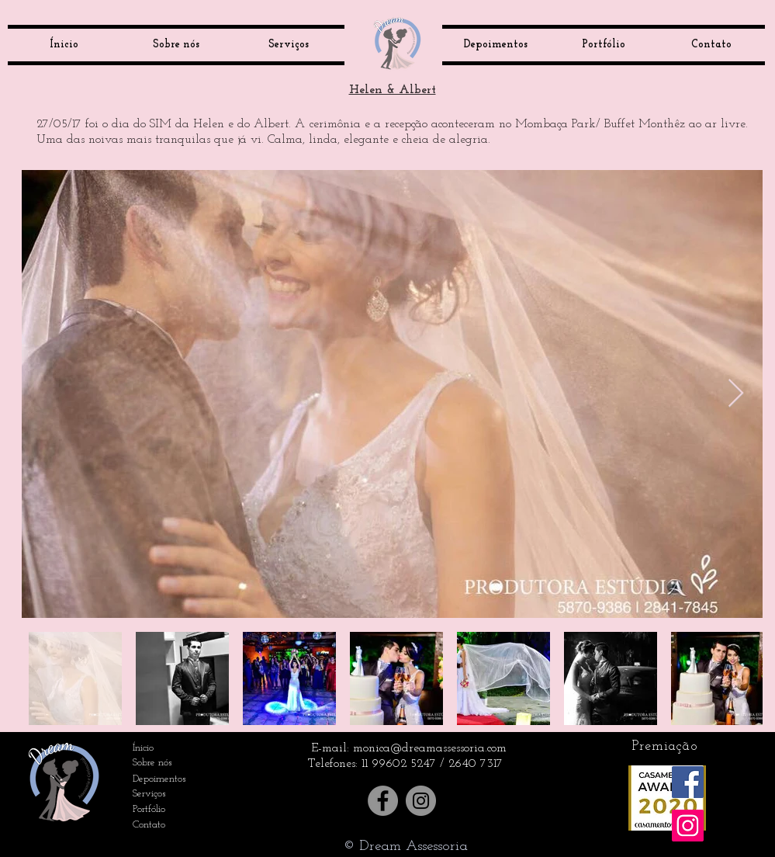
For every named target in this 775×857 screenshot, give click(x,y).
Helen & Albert (392, 90)
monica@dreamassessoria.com (430, 748)
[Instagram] (421, 801)
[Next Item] (736, 394)
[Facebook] (383, 801)
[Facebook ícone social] (688, 782)
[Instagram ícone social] (688, 825)
